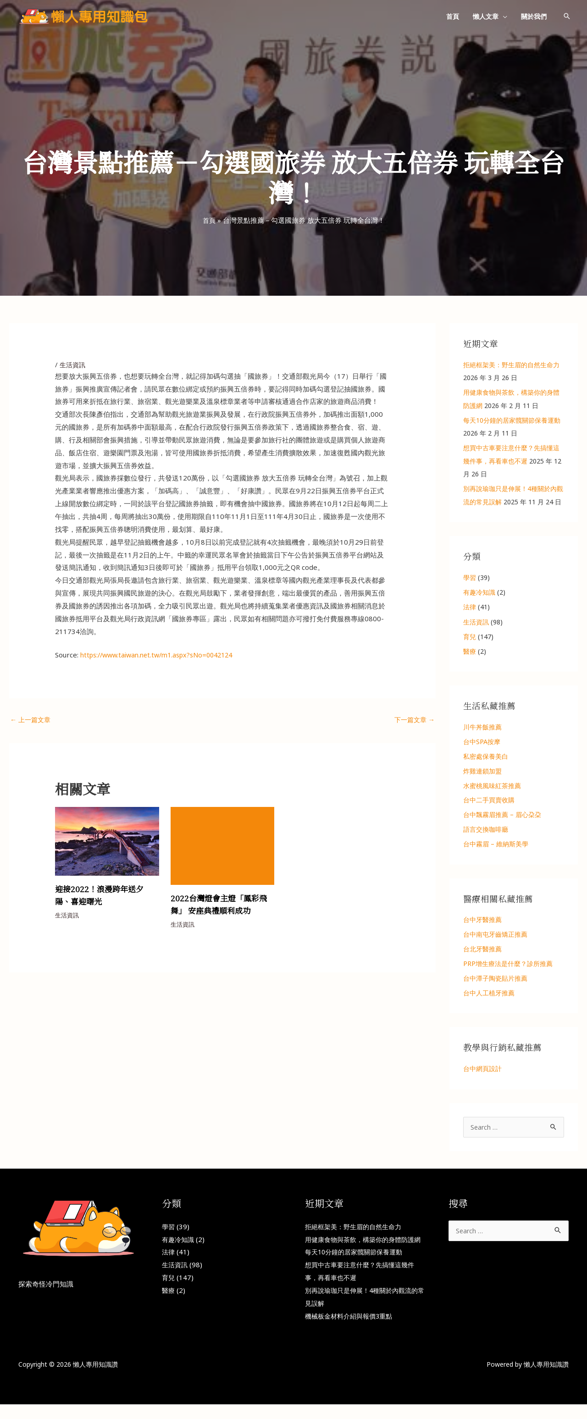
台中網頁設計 (482, 1070)
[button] (502, 16)
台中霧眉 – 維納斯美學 (495, 844)
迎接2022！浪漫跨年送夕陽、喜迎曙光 (101, 895)
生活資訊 (73, 364)
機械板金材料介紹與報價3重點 (352, 1330)
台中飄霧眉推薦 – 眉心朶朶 (502, 815)
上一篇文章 (31, 719)
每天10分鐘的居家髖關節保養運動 (511, 420)
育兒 (469, 636)
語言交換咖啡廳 (485, 829)
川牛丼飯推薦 (482, 727)
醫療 (469, 651)
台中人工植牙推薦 (489, 993)
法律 (469, 606)
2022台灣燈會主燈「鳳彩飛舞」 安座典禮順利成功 (221, 904)
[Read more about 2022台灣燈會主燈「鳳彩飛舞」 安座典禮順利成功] (223, 845)
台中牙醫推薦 (482, 920)
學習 (469, 577)
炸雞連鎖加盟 (482, 771)
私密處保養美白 (485, 756)
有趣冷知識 (479, 592)
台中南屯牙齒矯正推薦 (495, 935)
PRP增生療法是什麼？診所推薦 (508, 964)
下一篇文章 (413, 719)
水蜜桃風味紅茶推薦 (492, 785)
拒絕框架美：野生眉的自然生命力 (511, 364)
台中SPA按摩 (481, 741)
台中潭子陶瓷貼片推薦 (495, 979)
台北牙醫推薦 (482, 949)
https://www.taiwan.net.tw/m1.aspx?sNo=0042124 (162, 654)
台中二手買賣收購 (489, 800)
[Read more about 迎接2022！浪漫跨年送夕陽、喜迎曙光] (107, 841)
